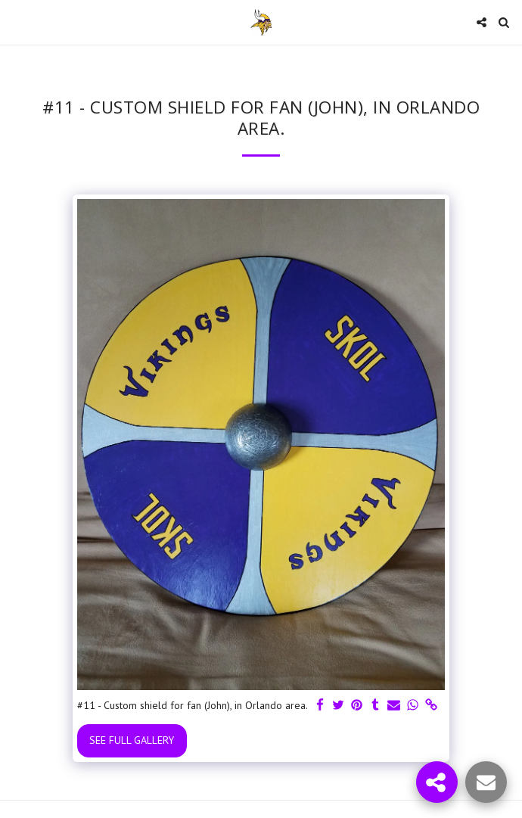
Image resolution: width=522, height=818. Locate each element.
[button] (17, 22)
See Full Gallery (131, 740)
